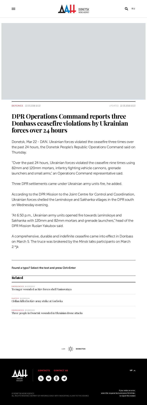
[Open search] (126, 9)
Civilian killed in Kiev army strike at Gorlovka (37, 301)
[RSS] (41, 378)
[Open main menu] (13, 9)
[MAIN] (64, 378)
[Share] (5, 131)
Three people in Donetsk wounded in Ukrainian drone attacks (47, 313)
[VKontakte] (48, 378)
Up (133, 370)
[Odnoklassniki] (56, 378)
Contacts (44, 370)
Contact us (61, 370)
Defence (18, 106)
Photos (15, 298)
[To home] (73, 8)
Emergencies (18, 286)
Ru (134, 8)
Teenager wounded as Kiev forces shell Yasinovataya (41, 289)
